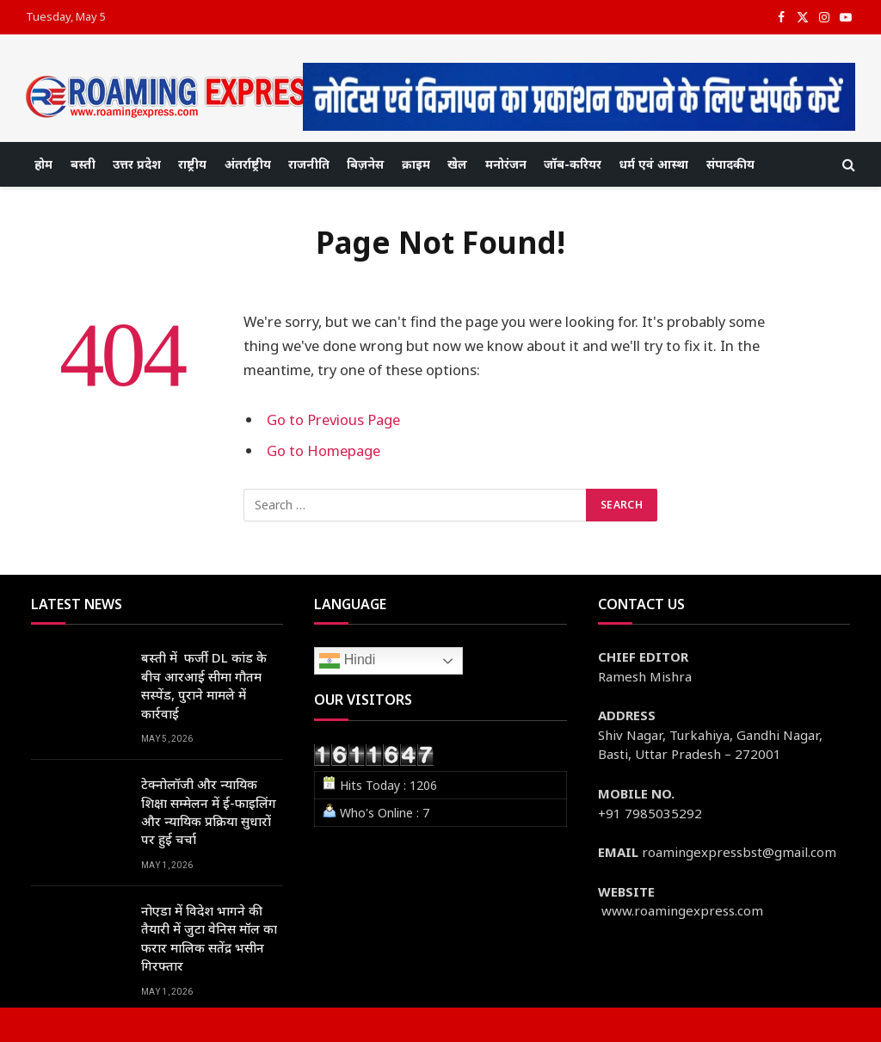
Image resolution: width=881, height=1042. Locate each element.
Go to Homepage (323, 450)
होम (43, 164)
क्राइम (416, 164)
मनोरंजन (506, 164)
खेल (457, 164)
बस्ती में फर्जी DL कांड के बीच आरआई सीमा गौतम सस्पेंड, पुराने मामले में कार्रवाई (204, 685)
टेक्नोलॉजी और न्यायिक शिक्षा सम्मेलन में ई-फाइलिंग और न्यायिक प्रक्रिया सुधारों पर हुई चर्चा (208, 811)
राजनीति (309, 164)
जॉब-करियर (572, 164)
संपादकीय (730, 164)
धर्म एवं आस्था (653, 164)
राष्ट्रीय (192, 164)
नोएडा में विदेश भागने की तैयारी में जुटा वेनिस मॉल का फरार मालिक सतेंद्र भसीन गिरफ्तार (209, 938)
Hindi (347, 660)
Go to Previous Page (333, 419)
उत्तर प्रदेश (137, 164)
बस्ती (83, 164)
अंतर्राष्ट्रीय (248, 164)
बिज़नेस (365, 164)
